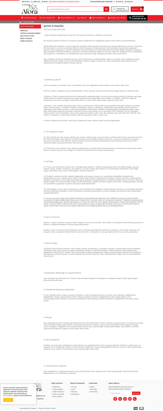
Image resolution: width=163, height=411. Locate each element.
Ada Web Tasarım (50, 408)
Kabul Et (8, 400)
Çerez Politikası (8, 395)
